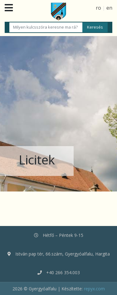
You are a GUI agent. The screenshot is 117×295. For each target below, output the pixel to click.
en (109, 7)
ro (98, 7)
